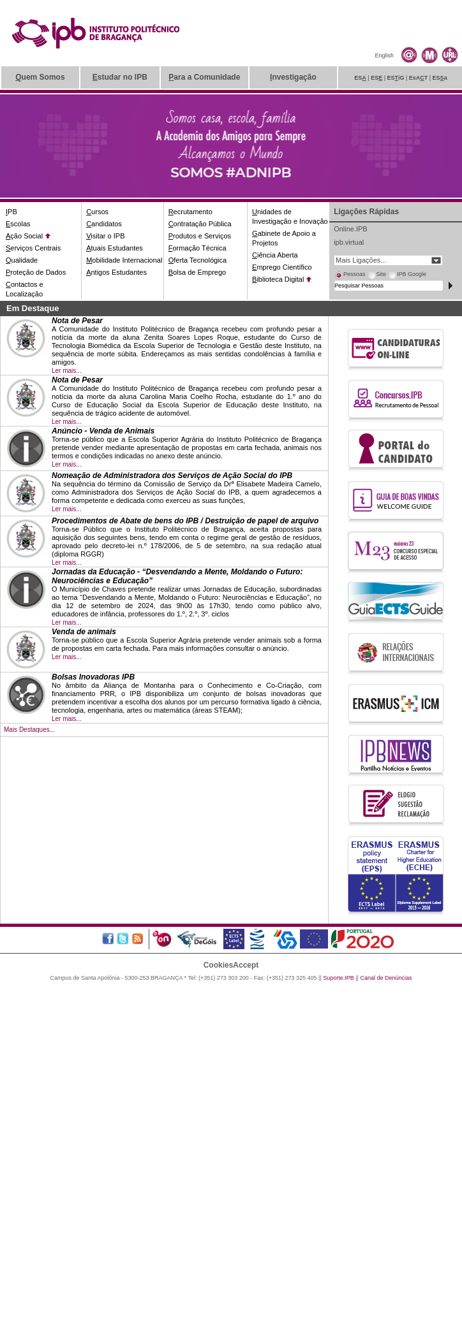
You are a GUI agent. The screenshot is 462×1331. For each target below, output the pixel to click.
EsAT (418, 78)
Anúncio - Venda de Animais (103, 430)
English (384, 55)
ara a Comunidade (204, 77)
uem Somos (39, 77)
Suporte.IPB (338, 978)
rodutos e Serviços (199, 236)
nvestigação (293, 77)
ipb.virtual (349, 242)
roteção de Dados (36, 272)
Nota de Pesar (77, 320)
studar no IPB (120, 77)
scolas (18, 224)
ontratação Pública (200, 224)
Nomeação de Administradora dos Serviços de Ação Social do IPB (172, 475)
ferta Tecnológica (197, 260)
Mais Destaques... (29, 729)
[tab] (350, 276)
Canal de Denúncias (386, 978)
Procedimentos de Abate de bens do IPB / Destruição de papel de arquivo (185, 520)
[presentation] (350, 276)
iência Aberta (275, 255)
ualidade (22, 260)
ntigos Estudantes (116, 272)
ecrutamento (190, 211)
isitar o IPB (105, 236)
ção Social (24, 236)
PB (11, 211)
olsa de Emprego (197, 272)
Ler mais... (67, 370)
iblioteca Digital (278, 279)
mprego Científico (282, 267)
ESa (440, 78)
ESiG (396, 78)
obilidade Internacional (124, 260)
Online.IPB (351, 229)
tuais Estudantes (114, 248)
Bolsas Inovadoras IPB (93, 677)
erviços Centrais (33, 248)
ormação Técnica (197, 248)
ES (360, 78)
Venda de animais (84, 631)
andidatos (104, 224)
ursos (97, 211)
